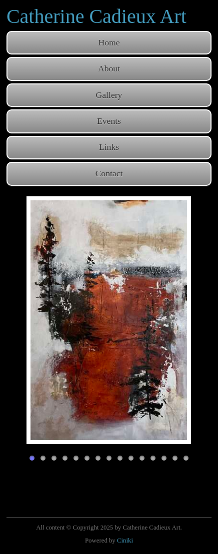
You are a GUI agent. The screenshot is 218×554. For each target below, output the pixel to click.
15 (186, 458)
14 (175, 458)
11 (142, 458)
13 (164, 458)
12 (153, 458)
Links (109, 147)
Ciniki (125, 540)
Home (109, 42)
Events (109, 121)
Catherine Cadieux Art (96, 16)
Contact (109, 173)
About (109, 68)
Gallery (109, 95)
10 (131, 458)
